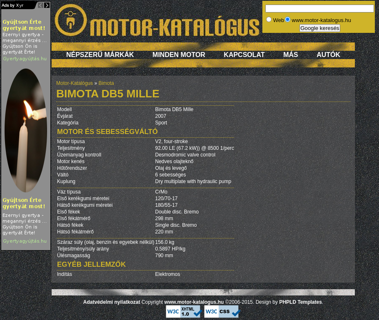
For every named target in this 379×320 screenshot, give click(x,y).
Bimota (106, 83)
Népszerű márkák (100, 54)
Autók (328, 54)
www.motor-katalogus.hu (194, 302)
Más (290, 54)
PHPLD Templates (300, 302)
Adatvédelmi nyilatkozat (111, 302)
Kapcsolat (244, 54)
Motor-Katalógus (74, 83)
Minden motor (178, 54)
